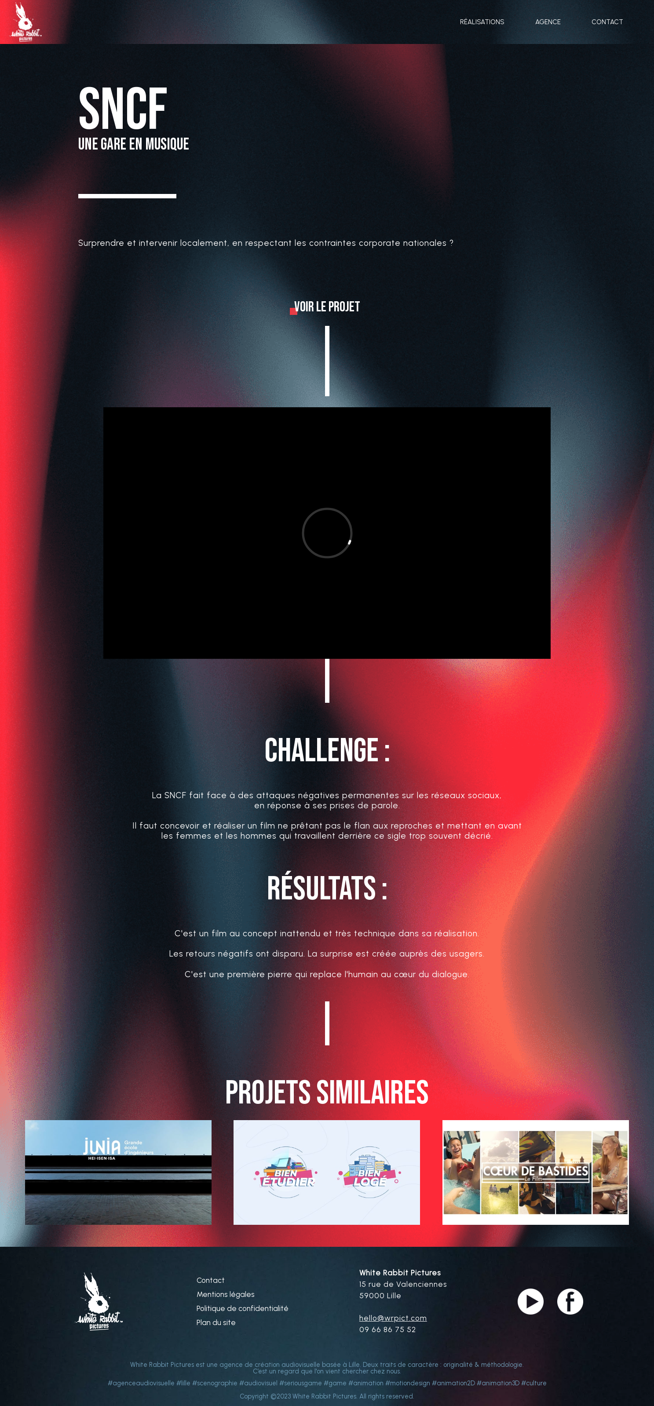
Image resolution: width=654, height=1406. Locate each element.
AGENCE (548, 22)
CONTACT (607, 22)
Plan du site (216, 1322)
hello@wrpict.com (393, 1318)
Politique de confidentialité (243, 1308)
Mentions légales (226, 1294)
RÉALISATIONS (482, 22)
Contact (211, 1280)
